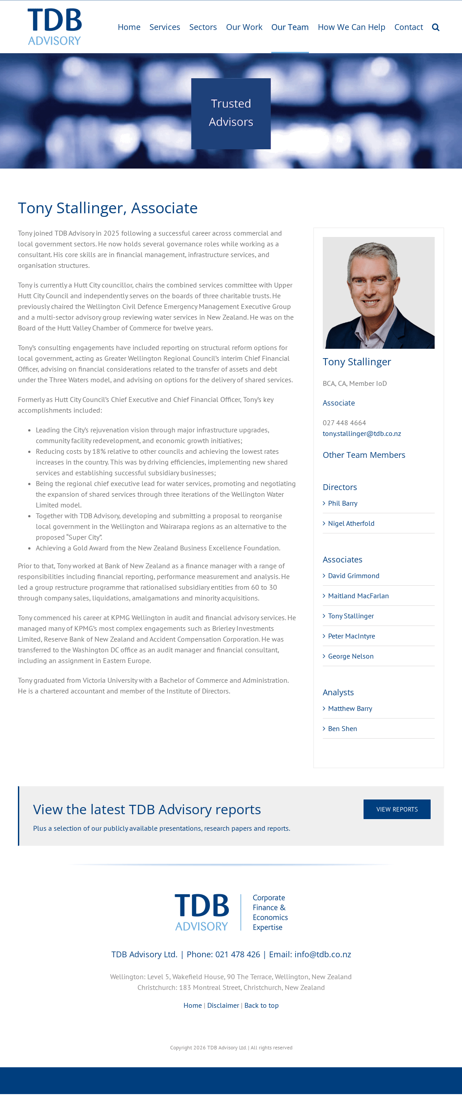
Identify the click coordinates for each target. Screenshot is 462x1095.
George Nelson (351, 655)
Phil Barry (342, 503)
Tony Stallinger (351, 615)
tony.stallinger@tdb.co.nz (362, 433)
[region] (231, 111)
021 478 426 (237, 954)
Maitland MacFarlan (358, 595)
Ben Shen (342, 728)
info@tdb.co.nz (323, 954)
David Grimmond (354, 575)
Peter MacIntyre (351, 635)
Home (193, 1005)
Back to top (261, 1005)
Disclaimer (223, 1005)
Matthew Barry (350, 708)
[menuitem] (129, 27)
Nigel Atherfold (351, 523)
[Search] (436, 27)
